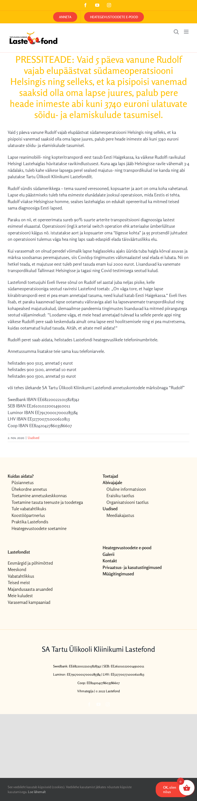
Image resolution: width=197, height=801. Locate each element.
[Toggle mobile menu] (186, 31)
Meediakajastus (120, 515)
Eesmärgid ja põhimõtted (30, 563)
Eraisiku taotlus (120, 495)
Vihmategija (85, 691)
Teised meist (19, 582)
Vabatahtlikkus (21, 576)
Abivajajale (112, 482)
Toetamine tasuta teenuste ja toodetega (47, 502)
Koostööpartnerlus (28, 515)
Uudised (33, 438)
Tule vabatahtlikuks (29, 508)
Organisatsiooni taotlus (127, 502)
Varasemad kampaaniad (29, 602)
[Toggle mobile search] (176, 31)
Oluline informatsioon (126, 489)
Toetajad (110, 476)
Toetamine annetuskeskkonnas (39, 495)
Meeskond (17, 569)
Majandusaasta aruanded (30, 589)
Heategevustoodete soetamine (39, 528)
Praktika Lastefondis (30, 521)
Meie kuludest (20, 595)
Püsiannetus (23, 482)
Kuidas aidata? (21, 476)
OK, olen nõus (169, 789)
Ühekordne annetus (29, 489)
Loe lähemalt (37, 792)
